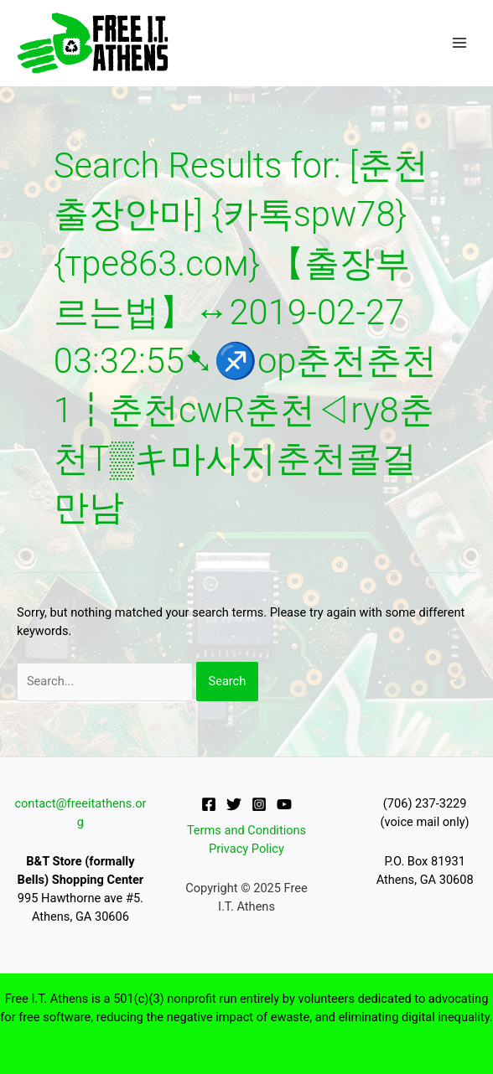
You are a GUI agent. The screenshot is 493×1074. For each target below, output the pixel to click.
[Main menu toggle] (459, 42)
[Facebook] (208, 804)
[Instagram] (259, 804)
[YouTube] (284, 804)
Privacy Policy (246, 848)
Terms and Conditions (246, 830)
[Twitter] (233, 804)
